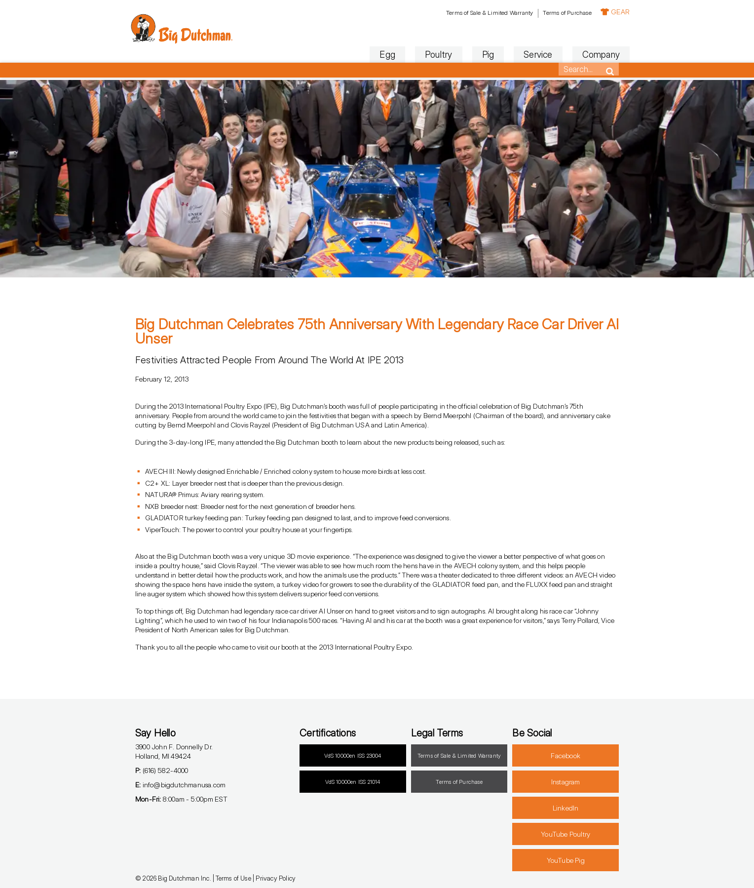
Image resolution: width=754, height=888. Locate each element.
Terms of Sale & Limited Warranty (478, 12)
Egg (377, 54)
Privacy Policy (276, 878)
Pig (477, 54)
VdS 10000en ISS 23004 (352, 755)
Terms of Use (233, 878)
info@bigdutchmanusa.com (180, 784)
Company (590, 54)
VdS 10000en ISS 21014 (352, 781)
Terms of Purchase (556, 12)
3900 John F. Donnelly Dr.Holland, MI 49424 (174, 751)
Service (527, 54)
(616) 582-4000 (161, 770)
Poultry (427, 54)
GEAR (604, 11)
